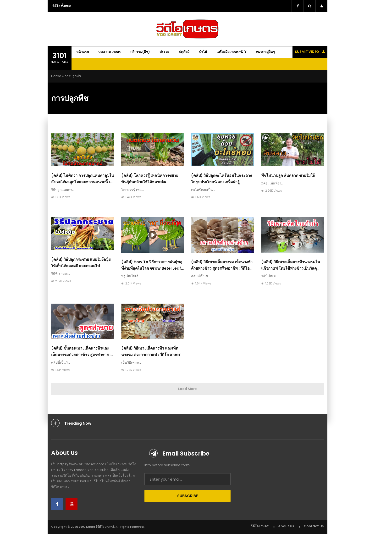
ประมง (164, 51)
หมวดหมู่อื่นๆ (265, 51)
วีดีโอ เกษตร (260, 526)
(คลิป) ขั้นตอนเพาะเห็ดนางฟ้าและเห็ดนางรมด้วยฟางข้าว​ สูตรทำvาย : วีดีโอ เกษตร (80, 354)
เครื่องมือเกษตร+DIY (231, 51)
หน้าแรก (82, 51)
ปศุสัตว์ (184, 51)
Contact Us (314, 526)
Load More (187, 388)
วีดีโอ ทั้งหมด (61, 6)
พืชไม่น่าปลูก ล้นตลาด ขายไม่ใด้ (288, 175)
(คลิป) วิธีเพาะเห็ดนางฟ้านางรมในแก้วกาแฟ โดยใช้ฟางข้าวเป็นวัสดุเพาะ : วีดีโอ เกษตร (290, 268)
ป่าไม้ (203, 51)
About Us (286, 526)
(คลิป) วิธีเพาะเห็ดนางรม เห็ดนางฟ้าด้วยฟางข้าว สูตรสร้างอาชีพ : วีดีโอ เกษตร (222, 268)
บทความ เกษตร (109, 51)
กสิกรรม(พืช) (140, 51)
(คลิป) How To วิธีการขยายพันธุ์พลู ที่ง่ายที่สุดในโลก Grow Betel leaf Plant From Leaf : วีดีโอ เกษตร (151, 268)
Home (56, 76)
